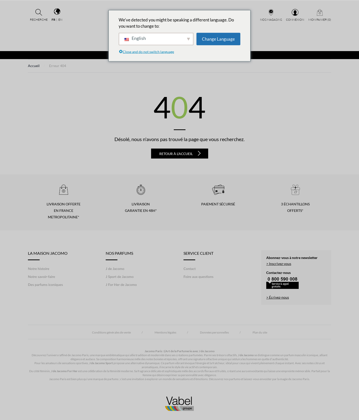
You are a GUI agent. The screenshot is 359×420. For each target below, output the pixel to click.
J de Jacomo (115, 268)
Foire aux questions (198, 276)
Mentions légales (165, 332)
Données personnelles (214, 332)
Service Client (198, 255)
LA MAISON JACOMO (48, 255)
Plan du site (260, 332)
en (60, 19)
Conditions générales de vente (111, 332)
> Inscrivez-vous (278, 263)
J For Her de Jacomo (121, 284)
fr (53, 19)
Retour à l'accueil (180, 153)
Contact (189, 268)
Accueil (34, 66)
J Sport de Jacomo (120, 276)
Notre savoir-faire (41, 276)
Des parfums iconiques (45, 284)
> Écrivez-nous (277, 297)
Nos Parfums (119, 255)
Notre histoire (38, 268)
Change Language (218, 38)
